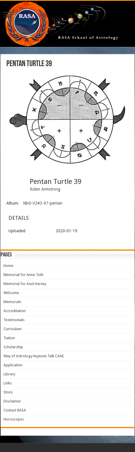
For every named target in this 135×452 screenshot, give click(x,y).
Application (12, 365)
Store (8, 392)
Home (8, 265)
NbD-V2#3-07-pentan (42, 203)
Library (9, 374)
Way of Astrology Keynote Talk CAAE (33, 356)
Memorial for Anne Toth (23, 274)
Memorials (12, 302)
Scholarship (13, 347)
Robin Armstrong (45, 189)
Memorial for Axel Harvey (24, 284)
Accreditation (14, 311)
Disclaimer (12, 401)
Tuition (9, 338)
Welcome (11, 293)
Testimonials (13, 320)
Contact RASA (14, 410)
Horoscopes (13, 419)
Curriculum (12, 329)
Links (7, 383)
